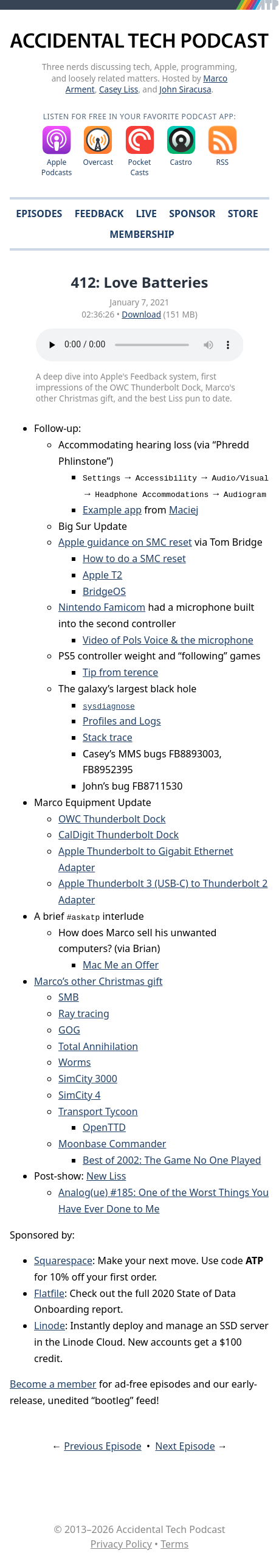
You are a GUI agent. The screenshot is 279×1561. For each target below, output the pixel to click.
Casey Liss (118, 89)
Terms (174, 1544)
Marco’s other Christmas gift (98, 981)
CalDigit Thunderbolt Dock (118, 834)
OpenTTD (104, 1127)
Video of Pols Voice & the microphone (168, 640)
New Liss (106, 1176)
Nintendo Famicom (101, 607)
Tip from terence (120, 672)
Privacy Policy (121, 1544)
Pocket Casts (139, 167)
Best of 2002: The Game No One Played (172, 1160)
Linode (49, 1325)
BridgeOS (104, 591)
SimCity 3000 (87, 1078)
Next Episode (185, 1446)
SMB (68, 997)
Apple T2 (102, 575)
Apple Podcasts (56, 167)
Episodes (39, 213)
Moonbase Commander (112, 1143)
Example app (112, 509)
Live (146, 213)
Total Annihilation (98, 1046)
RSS (222, 162)
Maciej (183, 509)
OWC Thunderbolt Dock (112, 819)
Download (141, 314)
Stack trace (108, 737)
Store (243, 213)
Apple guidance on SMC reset (125, 542)
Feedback (99, 213)
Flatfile (49, 1293)
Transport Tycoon (98, 1111)
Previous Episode (102, 1446)
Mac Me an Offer (121, 965)
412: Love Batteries (139, 282)
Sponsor (192, 213)
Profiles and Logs (122, 721)
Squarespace (63, 1260)
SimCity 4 (79, 1095)
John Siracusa (185, 89)
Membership (141, 234)
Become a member (53, 1384)
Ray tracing (83, 1013)
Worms (74, 1062)
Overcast (98, 162)
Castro (180, 162)
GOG (69, 1030)
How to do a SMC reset (134, 558)
